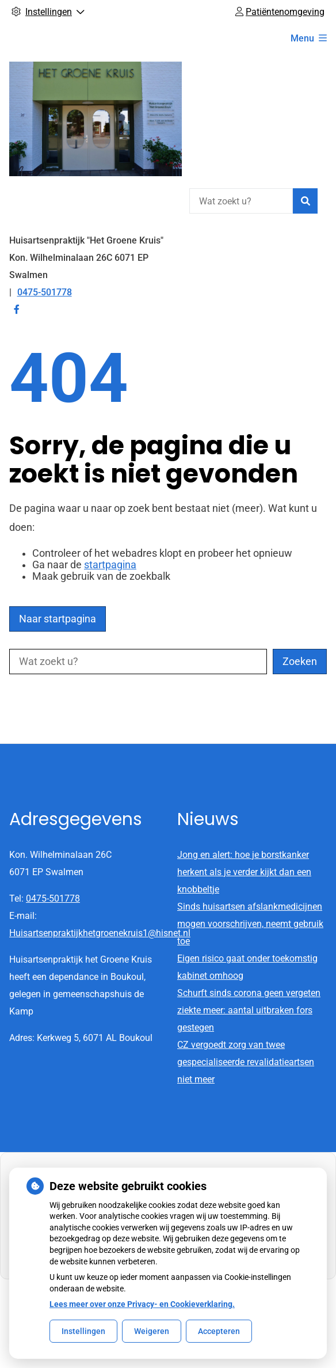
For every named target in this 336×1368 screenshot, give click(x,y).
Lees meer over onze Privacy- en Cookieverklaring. (142, 1304)
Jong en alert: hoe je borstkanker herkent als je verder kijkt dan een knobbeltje (244, 872)
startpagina (110, 565)
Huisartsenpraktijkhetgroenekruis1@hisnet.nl (99, 933)
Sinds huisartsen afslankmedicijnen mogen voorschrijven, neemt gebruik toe (250, 924)
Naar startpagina (57, 619)
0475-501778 (53, 898)
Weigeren (151, 1331)
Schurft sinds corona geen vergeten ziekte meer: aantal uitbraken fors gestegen (248, 1010)
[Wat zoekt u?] (241, 201)
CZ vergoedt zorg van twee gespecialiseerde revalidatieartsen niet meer (245, 1062)
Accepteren (219, 1331)
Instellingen (83, 1331)
